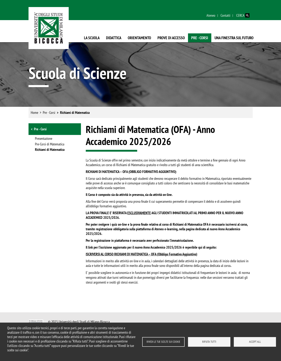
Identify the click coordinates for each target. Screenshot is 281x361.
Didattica (113, 37)
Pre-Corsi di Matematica (49, 144)
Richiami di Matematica (75, 112)
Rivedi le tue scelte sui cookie (163, 342)
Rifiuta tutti (209, 342)
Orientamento (139, 37)
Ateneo (210, 15)
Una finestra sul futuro (234, 37)
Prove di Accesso (171, 37)
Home (34, 112)
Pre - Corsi (199, 37)
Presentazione (43, 139)
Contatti (225, 15)
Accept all (255, 342)
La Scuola (92, 37)
